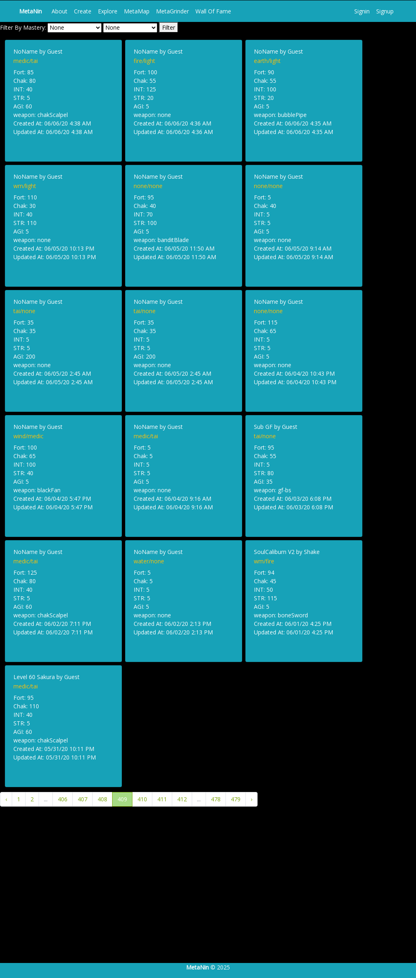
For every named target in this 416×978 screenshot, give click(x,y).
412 (182, 799)
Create (82, 11)
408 (102, 799)
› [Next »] (251, 799)
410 (142, 799)
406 (62, 799)
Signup (385, 11)
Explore (107, 11)
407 (82, 799)
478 (216, 799)
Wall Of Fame (213, 11)
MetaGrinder (172, 11)
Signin (362, 11)
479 (235, 799)
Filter (168, 27)
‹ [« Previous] (6, 799)
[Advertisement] (208, 895)
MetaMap (137, 11)
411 (162, 799)
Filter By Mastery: (23, 27)
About (59, 11)
